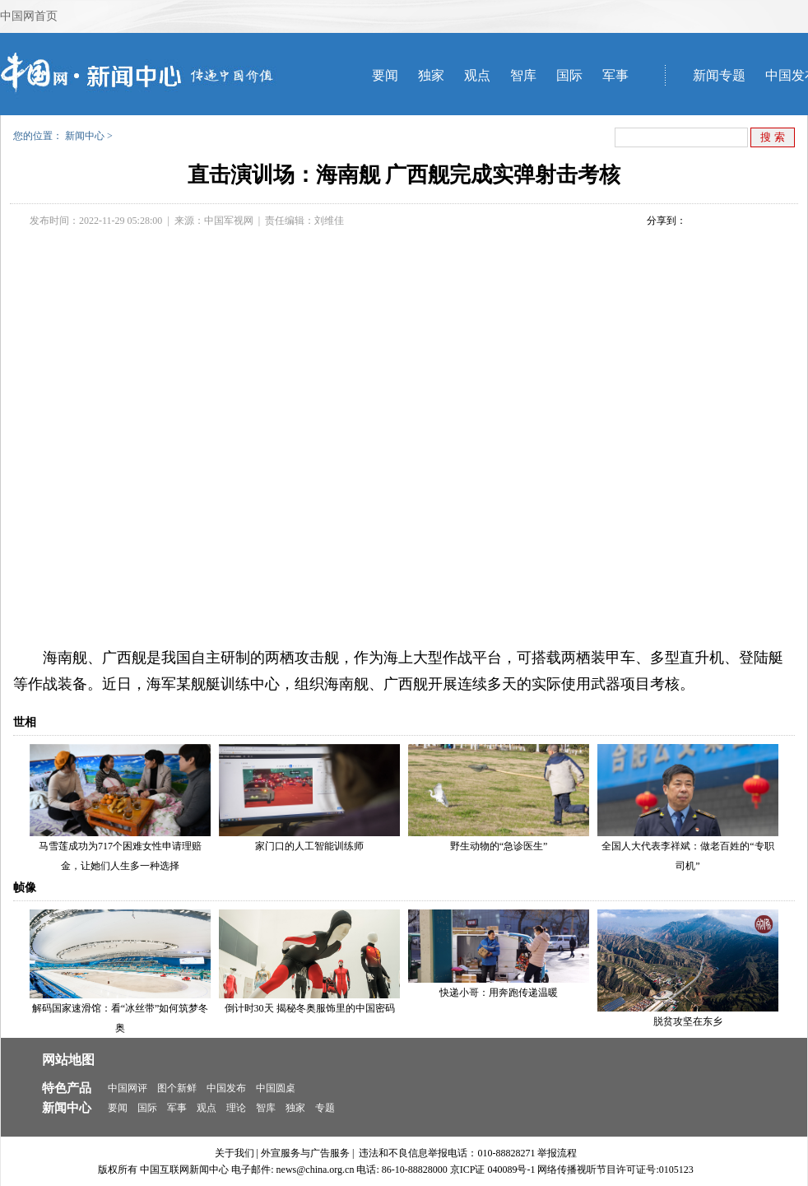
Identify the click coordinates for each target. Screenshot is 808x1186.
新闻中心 (84, 136)
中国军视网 (228, 220)
